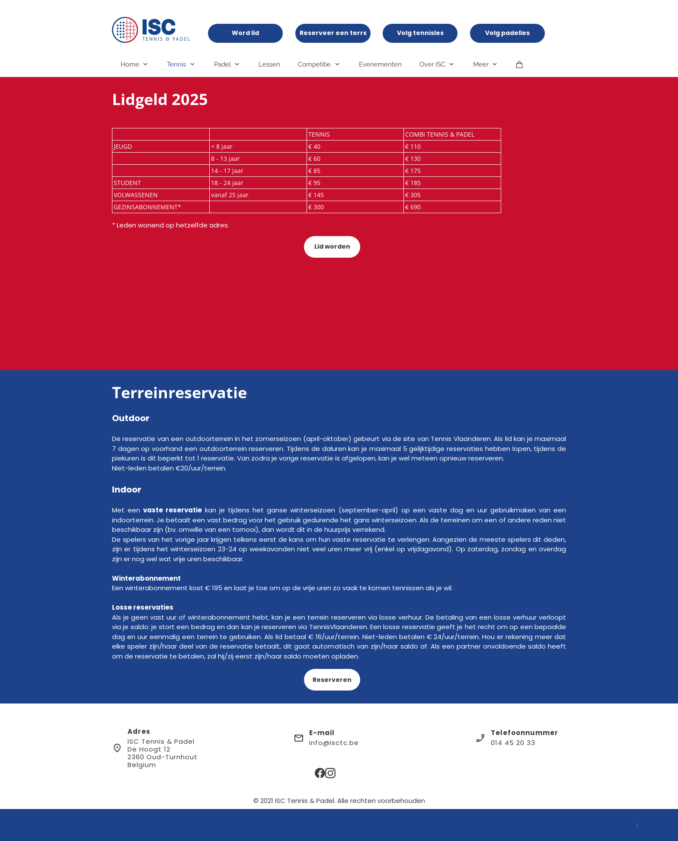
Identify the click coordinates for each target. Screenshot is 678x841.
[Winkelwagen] (519, 64)
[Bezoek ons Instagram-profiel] (330, 773)
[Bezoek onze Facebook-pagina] (320, 773)
